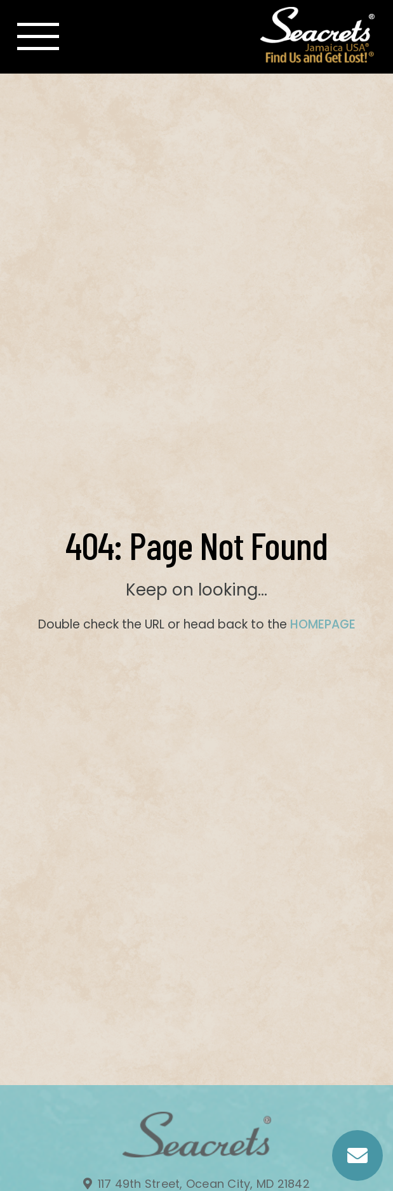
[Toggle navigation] (38, 37)
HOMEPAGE (323, 624)
